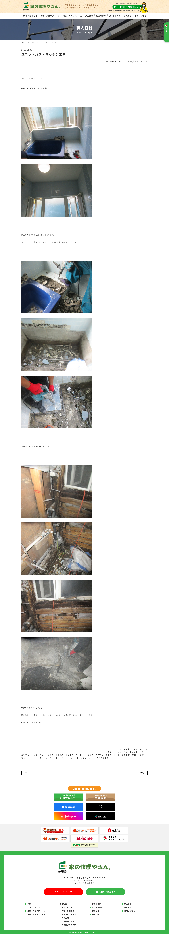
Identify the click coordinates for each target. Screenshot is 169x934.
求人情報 (126, 904)
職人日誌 (31, 43)
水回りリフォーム (68, 914)
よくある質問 (115, 16)
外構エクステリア (68, 925)
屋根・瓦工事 (66, 907)
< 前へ (26, 772)
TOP (23, 43)
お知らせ (95, 911)
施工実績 (89, 16)
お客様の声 (101, 16)
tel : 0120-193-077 (63, 892)
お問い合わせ (140, 16)
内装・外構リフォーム (72, 16)
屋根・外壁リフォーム (50, 16)
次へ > (143, 772)
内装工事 (64, 918)
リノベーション (67, 921)
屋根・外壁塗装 (67, 911)
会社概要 (127, 16)
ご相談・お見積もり (105, 892)
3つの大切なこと (30, 16)
